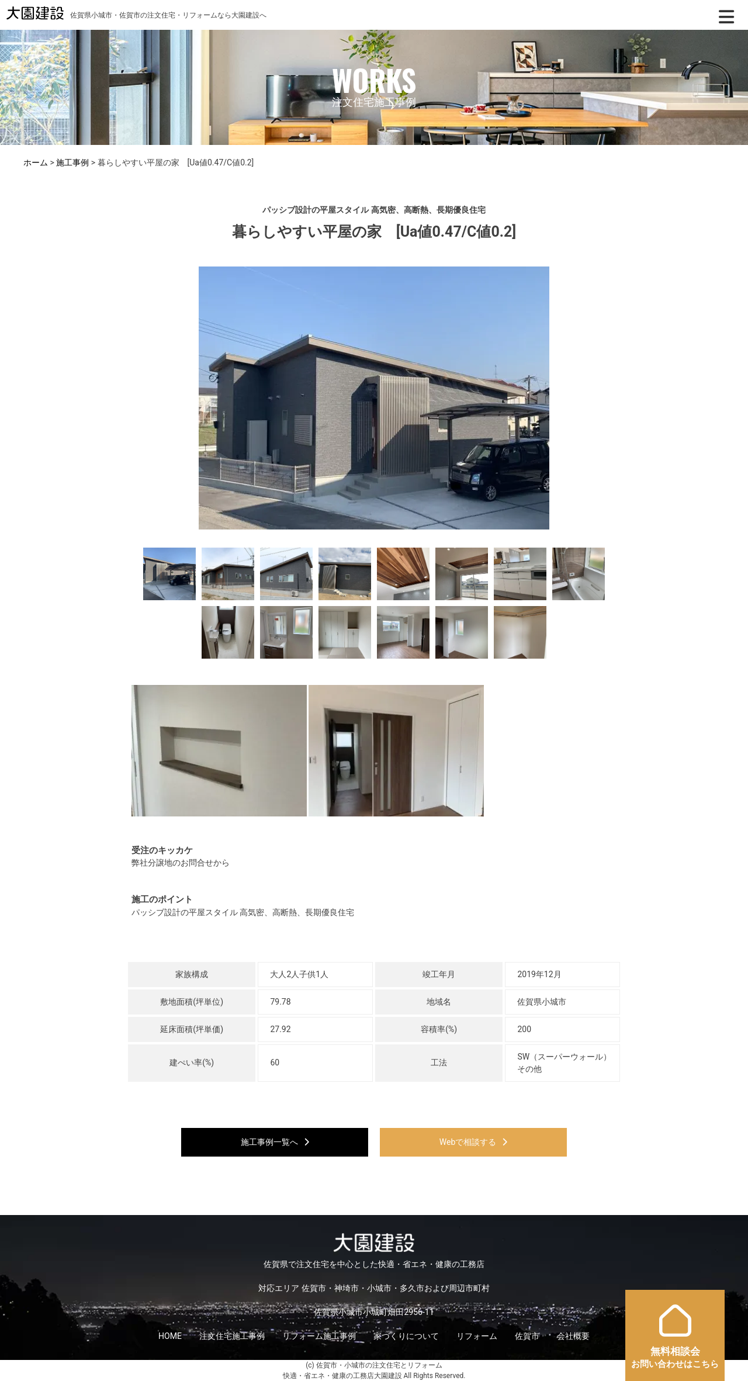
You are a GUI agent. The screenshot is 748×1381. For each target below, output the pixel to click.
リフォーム (476, 1336)
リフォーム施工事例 (319, 1336)
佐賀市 (527, 1336)
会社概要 (573, 1336)
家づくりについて (406, 1336)
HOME (170, 1336)
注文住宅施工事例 (232, 1336)
